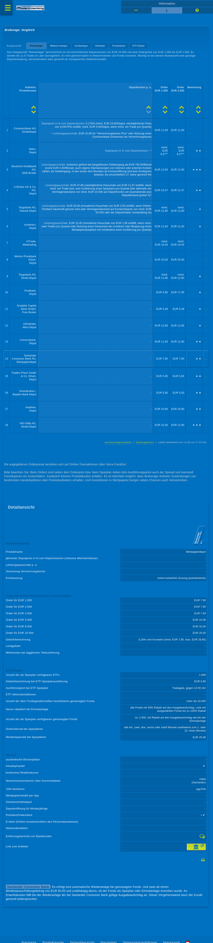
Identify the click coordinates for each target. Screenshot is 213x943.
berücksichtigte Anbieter (118, 442)
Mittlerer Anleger (59, 45)
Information (167, 3)
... (206, 130)
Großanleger (81, 45)
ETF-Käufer (139, 45)
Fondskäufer (118, 45)
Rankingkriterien (145, 442)
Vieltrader (100, 45)
